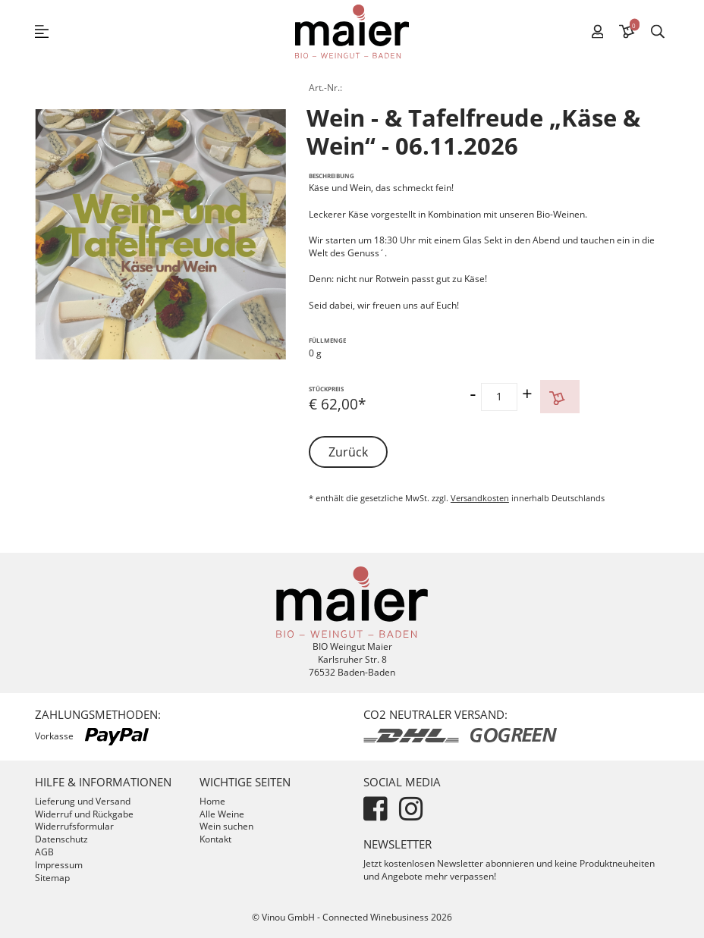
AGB (44, 851)
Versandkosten (480, 498)
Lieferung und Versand (82, 801)
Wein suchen (226, 826)
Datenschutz (61, 839)
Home (212, 801)
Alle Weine (222, 814)
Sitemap (52, 877)
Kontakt (215, 839)
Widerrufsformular (74, 826)
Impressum (59, 864)
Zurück (348, 452)
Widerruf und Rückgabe (84, 814)
